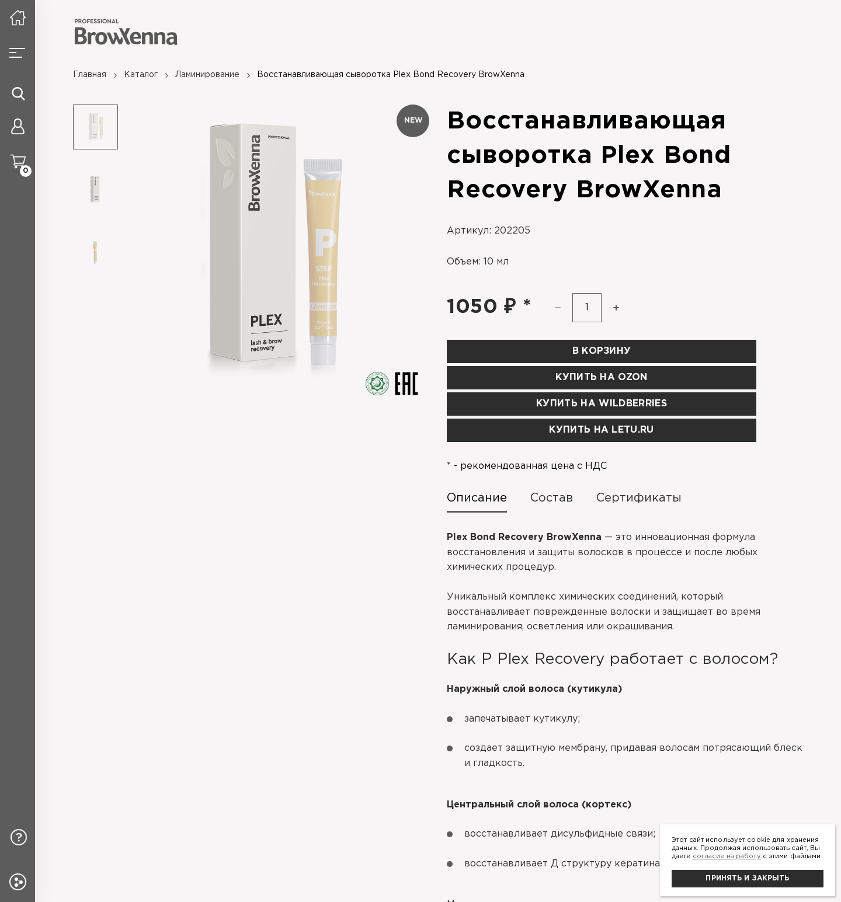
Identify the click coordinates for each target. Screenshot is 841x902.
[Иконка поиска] (18, 93)
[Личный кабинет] (17, 128)
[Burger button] (17, 52)
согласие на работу (727, 856)
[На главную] (17, 17)
